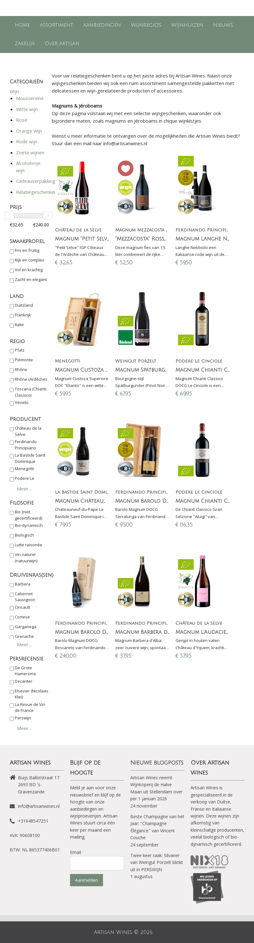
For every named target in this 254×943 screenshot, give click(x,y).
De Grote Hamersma (25, 671)
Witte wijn (27, 109)
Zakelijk (25, 43)
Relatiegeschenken (36, 192)
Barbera (22, 584)
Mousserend (29, 98)
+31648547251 (33, 821)
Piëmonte (24, 360)
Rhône (21, 369)
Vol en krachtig (29, 270)
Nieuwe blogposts (156, 763)
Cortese (22, 617)
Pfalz (19, 350)
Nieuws (223, 25)
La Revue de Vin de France (30, 707)
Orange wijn (29, 131)
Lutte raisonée (28, 545)
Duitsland (24, 305)
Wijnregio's (146, 25)
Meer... (24, 488)
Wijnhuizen (187, 25)
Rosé (21, 120)
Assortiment (56, 25)
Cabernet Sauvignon (25, 597)
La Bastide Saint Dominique (30, 458)
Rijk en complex (29, 260)
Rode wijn (26, 141)
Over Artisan (62, 43)
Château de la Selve (28, 431)
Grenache (24, 636)
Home (22, 25)
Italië (19, 324)
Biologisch (24, 535)
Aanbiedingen (102, 25)
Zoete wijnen (30, 152)
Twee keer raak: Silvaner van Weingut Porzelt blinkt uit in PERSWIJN (156, 862)
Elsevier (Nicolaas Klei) (31, 694)
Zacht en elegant (31, 279)
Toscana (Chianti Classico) (30, 392)
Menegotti (24, 468)
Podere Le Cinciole (24, 481)
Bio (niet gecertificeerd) (28, 515)
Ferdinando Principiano (26, 445)
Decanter (23, 681)
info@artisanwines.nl (39, 806)
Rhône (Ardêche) (30, 379)
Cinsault (22, 607)
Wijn (14, 91)
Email (75, 852)
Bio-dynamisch (29, 525)
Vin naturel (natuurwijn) (26, 558)
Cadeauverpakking (35, 181)
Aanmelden (86, 880)
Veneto (22, 402)
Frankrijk (23, 315)
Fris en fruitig (27, 250)
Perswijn (23, 718)
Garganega (25, 626)
